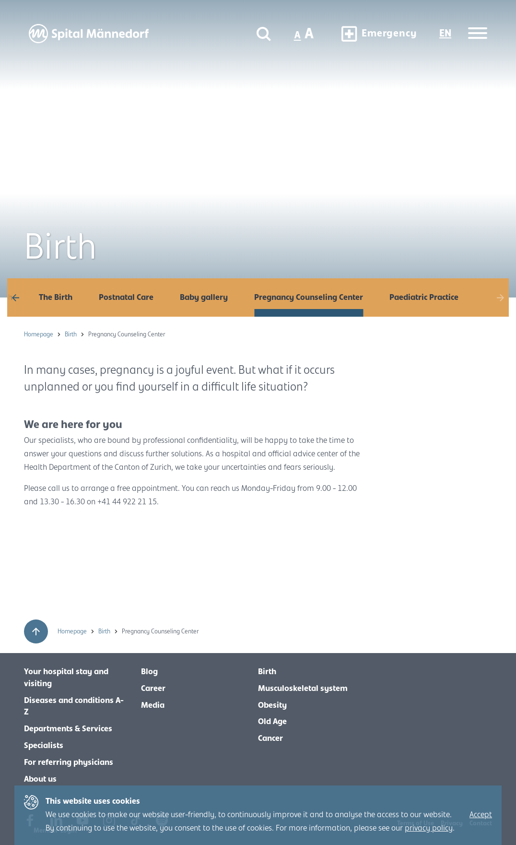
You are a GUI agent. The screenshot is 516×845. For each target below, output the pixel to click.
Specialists (43, 745)
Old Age (272, 721)
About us (40, 779)
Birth (71, 334)
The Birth (55, 297)
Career (153, 688)
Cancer (270, 738)
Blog (149, 671)
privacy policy (429, 828)
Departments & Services (68, 729)
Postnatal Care (126, 297)
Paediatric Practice (423, 297)
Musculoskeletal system (303, 688)
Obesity (272, 705)
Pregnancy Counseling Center (308, 297)
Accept (480, 814)
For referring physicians (68, 762)
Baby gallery (204, 297)
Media (152, 705)
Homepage (39, 334)
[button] (16, 297)
